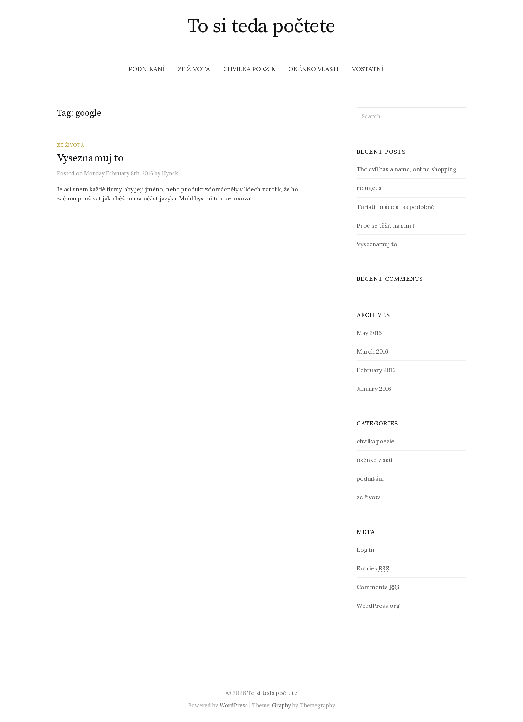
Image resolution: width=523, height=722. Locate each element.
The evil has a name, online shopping (406, 169)
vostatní (367, 69)
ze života (194, 69)
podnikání (146, 69)
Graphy (281, 705)
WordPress (234, 705)
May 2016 (369, 332)
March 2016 (372, 351)
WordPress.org (378, 605)
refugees (369, 187)
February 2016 (376, 370)
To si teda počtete (261, 26)
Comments (378, 587)
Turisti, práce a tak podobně (395, 206)
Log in (365, 549)
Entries (373, 568)
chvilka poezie (249, 69)
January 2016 (374, 388)
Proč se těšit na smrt (386, 225)
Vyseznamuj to (90, 158)
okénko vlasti (313, 69)
